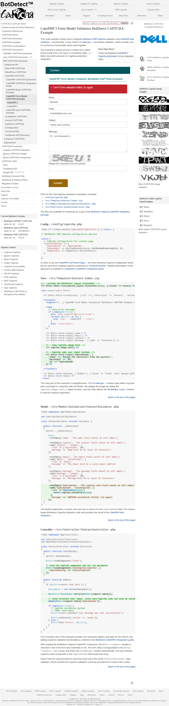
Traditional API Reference (17, 135)
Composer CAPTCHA (14, 139)
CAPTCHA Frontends (12, 146)
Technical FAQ (12, 131)
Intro (5, 165)
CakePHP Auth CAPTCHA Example (18, 111)
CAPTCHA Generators (12, 50)
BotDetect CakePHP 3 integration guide (85, 269)
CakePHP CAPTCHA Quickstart (21, 79)
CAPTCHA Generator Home (13, 24)
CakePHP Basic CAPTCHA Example (19, 91)
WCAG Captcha (11, 273)
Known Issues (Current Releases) (18, 27)
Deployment (10, 142)
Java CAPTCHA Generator (17, 57)
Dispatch (148, 225)
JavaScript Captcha (13, 284)
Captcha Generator (44, 695)
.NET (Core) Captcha (56, 9)
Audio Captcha (11, 263)
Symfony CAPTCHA (14, 124)
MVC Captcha (10, 281)
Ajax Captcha (10, 288)
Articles (4, 202)
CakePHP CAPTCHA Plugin (72, 263)
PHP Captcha (121, 9)
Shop (82, 695)
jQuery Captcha (11, 256)
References (142, 15)
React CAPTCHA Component (17, 157)
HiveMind (148, 211)
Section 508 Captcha (14, 270)
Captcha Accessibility (10, 198)
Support (4, 195)
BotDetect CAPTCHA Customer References (153, 25)
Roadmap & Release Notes (15, 180)
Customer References (12, 31)
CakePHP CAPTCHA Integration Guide (21, 84)
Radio (146, 207)
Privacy (121, 695)
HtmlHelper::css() (115, 389)
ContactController (97, 266)
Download (49, 15)
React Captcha (11, 259)
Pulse (146, 221)
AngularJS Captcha (89, 4)
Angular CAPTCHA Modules (16, 150)
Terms (130, 695)
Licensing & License (9, 187)
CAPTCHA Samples (11, 42)
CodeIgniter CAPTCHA (16, 116)
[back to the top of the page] (121, 397)
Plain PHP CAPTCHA (15, 68)
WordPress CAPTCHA (15, 72)
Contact (111, 695)
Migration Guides (10, 183)
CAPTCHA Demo (10, 35)
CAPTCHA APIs (9, 161)
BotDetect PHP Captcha (94, 39)
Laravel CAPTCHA (14, 120)
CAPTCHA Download (12, 38)
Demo (68, 15)
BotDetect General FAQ (13, 176)
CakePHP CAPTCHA (15, 76)
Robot (147, 216)
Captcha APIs (60, 695)
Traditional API (11, 65)
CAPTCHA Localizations (13, 46)
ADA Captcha (10, 277)
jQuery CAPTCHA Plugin (15, 154)
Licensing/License (105, 15)
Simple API (13, 172)
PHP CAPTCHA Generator (15, 61)
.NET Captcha (11, 691)
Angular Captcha (12, 252)
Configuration (11, 128)
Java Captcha (89, 9)
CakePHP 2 (12, 106)
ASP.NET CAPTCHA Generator (17, 53)
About (3, 206)
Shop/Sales (5, 191)
